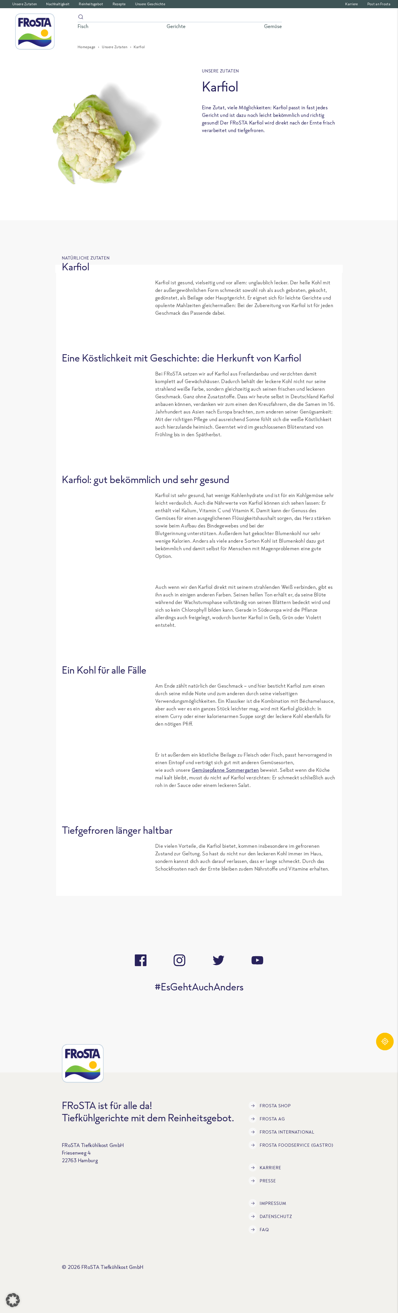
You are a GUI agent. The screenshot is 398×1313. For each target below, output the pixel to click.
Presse (262, 1181)
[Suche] (180, 18)
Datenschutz (270, 1216)
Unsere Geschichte (150, 3)
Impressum (267, 1203)
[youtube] (257, 960)
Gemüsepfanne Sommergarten (225, 770)
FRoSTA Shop (270, 1105)
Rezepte (119, 3)
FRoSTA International (282, 1132)
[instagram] (179, 960)
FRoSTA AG (267, 1119)
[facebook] (140, 960)
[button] (13, 1300)
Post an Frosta (378, 3)
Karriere (351, 3)
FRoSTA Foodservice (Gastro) (291, 1145)
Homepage (86, 46)
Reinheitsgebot (91, 3)
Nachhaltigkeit (57, 3)
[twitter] (218, 960)
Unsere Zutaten (24, 3)
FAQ (259, 1229)
